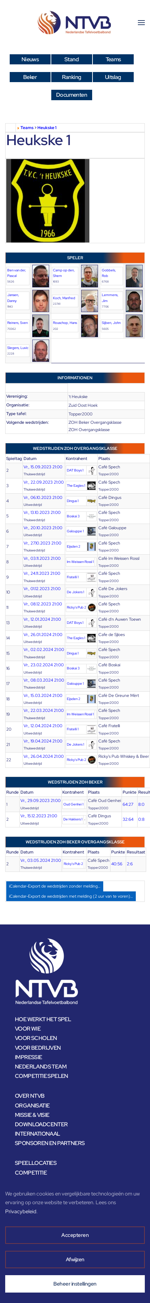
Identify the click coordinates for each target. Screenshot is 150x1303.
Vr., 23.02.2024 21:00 (44, 665)
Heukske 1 (46, 127)
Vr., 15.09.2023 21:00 (43, 467)
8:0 (141, 804)
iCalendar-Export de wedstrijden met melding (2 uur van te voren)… (71, 896)
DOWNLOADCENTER (41, 1124)
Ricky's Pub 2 (76, 607)
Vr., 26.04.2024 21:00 (44, 756)
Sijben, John (111, 322)
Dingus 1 (73, 501)
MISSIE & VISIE (32, 1115)
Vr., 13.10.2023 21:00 (42, 512)
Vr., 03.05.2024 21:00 (40, 860)
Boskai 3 (73, 516)
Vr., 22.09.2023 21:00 (44, 482)
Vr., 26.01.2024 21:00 (43, 634)
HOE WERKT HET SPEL (43, 1019)
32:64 (128, 819)
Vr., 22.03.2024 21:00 (44, 710)
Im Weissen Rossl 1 (80, 561)
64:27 (128, 804)
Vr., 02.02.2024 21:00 (44, 649)
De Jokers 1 (75, 592)
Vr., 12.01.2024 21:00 (42, 619)
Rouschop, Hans (65, 322)
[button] (141, 22)
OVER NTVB (30, 1095)
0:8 (141, 819)
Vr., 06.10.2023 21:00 (43, 497)
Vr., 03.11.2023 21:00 (42, 558)
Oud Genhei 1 (73, 804)
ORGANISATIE (32, 1105)
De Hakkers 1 (72, 819)
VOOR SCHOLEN (36, 1038)
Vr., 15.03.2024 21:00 (43, 695)
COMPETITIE (31, 1172)
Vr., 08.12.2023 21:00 (43, 604)
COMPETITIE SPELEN (41, 1076)
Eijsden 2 (73, 546)
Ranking (71, 77)
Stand (71, 59)
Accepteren (75, 1235)
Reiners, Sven (17, 322)
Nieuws (29, 59)
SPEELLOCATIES (35, 1163)
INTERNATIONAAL (37, 1133)
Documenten (71, 94)
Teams (113, 59)
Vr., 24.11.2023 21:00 (42, 573)
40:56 (116, 864)
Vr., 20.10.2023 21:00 (43, 528)
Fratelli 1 (73, 577)
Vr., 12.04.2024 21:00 (43, 726)
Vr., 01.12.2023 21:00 (42, 588)
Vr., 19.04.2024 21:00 (43, 741)
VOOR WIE (28, 1028)
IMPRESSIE (28, 1057)
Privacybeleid (20, 1211)
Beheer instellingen (75, 1283)
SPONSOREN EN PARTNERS (50, 1143)
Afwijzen (75, 1259)
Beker (30, 77)
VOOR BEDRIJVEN (38, 1047)
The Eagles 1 (76, 485)
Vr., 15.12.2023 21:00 (38, 816)
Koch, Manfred (64, 298)
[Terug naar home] (75, 22)
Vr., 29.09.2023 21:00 (40, 800)
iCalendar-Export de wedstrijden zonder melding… (54, 886)
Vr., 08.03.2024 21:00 (44, 680)
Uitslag (113, 77)
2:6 (130, 864)
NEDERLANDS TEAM (41, 1066)
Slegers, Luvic (17, 347)
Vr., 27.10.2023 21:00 (42, 543)
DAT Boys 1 (75, 470)
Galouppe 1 (75, 531)
